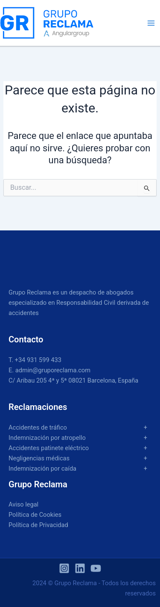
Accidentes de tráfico (38, 427)
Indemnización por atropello (47, 438)
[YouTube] (95, 568)
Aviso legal (23, 504)
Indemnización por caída (42, 468)
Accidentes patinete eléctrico (49, 448)
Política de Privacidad (38, 525)
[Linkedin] (80, 568)
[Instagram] (64, 568)
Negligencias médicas (39, 458)
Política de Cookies (35, 515)
